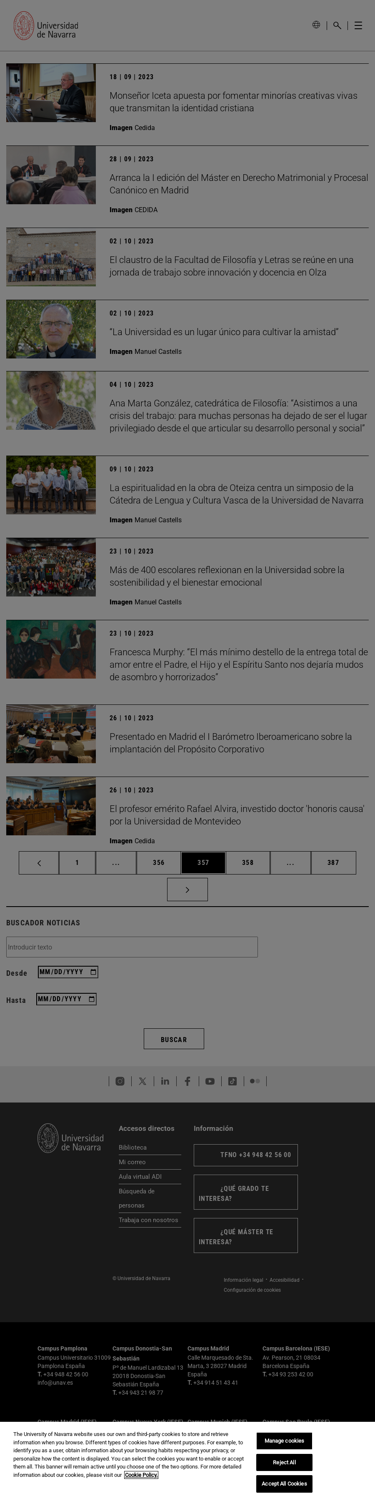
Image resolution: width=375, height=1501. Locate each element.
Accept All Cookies (284, 1484)
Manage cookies (285, 1441)
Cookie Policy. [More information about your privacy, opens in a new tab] (141, 1475)
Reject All (284, 1463)
